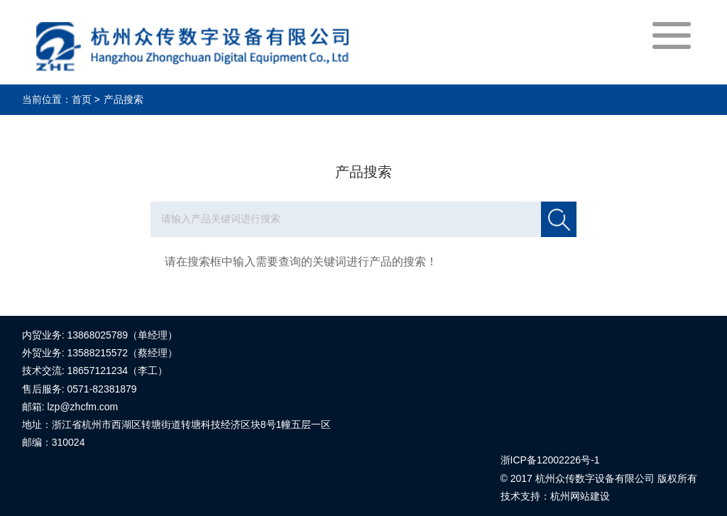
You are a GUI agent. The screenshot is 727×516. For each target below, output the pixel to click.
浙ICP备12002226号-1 (550, 460)
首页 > (86, 99)
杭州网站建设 (580, 496)
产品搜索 (123, 99)
